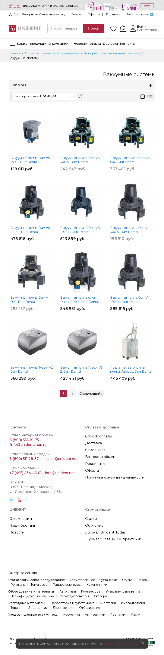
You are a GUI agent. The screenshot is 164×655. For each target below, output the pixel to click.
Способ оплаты (98, 436)
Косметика (71, 614)
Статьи (91, 519)
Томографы (39, 585)
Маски (135, 614)
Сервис (76, 14)
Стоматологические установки (93, 580)
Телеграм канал (138, 14)
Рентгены (17, 585)
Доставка (93, 443)
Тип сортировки (26, 96)
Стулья (127, 580)
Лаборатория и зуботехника (72, 603)
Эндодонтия (38, 608)
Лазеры (143, 580)
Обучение (94, 525)
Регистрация (147, 30)
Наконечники (96, 585)
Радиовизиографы (67, 585)
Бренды (27, 14)
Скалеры (100, 596)
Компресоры (91, 591)
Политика (113, 14)
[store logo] (25, 28)
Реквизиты (95, 464)
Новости (17, 532)
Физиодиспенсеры (74, 596)
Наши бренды (22, 525)
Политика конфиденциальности (115, 477)
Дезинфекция (63, 608)
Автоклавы (68, 591)
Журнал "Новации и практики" (113, 539)
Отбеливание (89, 608)
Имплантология (133, 603)
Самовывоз (95, 450)
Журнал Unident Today (105, 532)
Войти (141, 26)
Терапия (16, 608)
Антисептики (95, 614)
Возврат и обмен (100, 457)
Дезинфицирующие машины (32, 596)
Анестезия (108, 603)
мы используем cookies (121, 643)
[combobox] (65, 28)
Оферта (94, 14)
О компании (20, 519)
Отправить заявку (52, 14)
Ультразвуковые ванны (123, 591)
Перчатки (117, 614)
